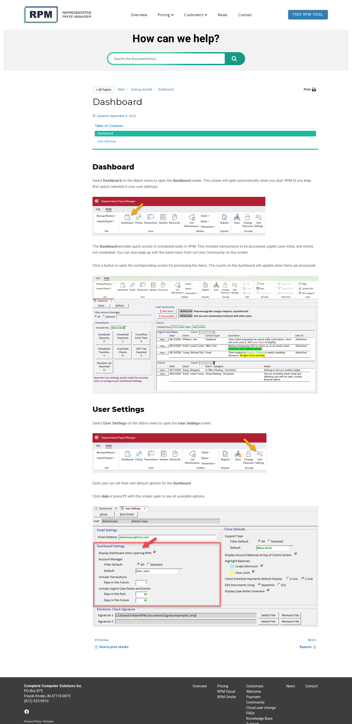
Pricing (164, 14)
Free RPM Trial (308, 14)
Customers (193, 14)
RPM (158, 721)
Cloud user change (261, 670)
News (222, 14)
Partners (48, 684)
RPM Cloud (226, 654)
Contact (245, 14)
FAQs (250, 676)
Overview (139, 14)
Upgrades (253, 697)
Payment (253, 659)
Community (255, 665)
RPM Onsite (226, 659)
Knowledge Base (259, 681)
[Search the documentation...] (166, 58)
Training (252, 692)
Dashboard (42, 92)
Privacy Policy (32, 684)
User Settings (43, 100)
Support (252, 686)
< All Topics (103, 89)
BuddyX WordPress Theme (205, 721)
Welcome (253, 654)
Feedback (254, 703)
